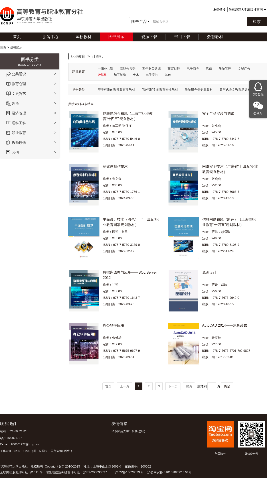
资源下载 (149, 37)
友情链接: (220, 9)
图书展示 (116, 37)
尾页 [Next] (189, 386)
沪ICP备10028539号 (129, 472)
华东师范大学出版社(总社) (128, 431)
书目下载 (182, 37)
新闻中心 (50, 37)
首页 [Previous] (108, 386)
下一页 (173, 386)
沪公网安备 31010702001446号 (169, 472)
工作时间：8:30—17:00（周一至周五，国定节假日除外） (37, 451)
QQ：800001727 (11, 437)
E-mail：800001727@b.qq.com (20, 444)
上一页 (124, 386)
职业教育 (78, 56)
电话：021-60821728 (13, 431)
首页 (17, 37)
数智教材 (215, 37)
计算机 (97, 56)
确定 (227, 386)
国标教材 (83, 37)
